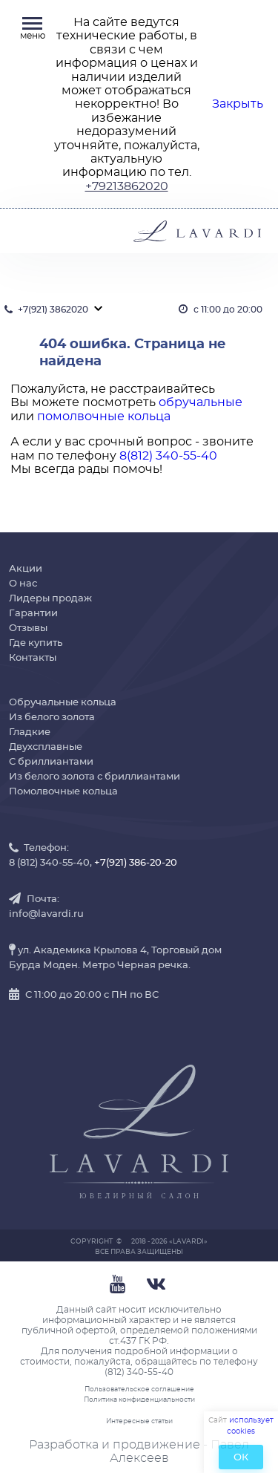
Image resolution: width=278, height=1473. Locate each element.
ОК (241, 1458)
